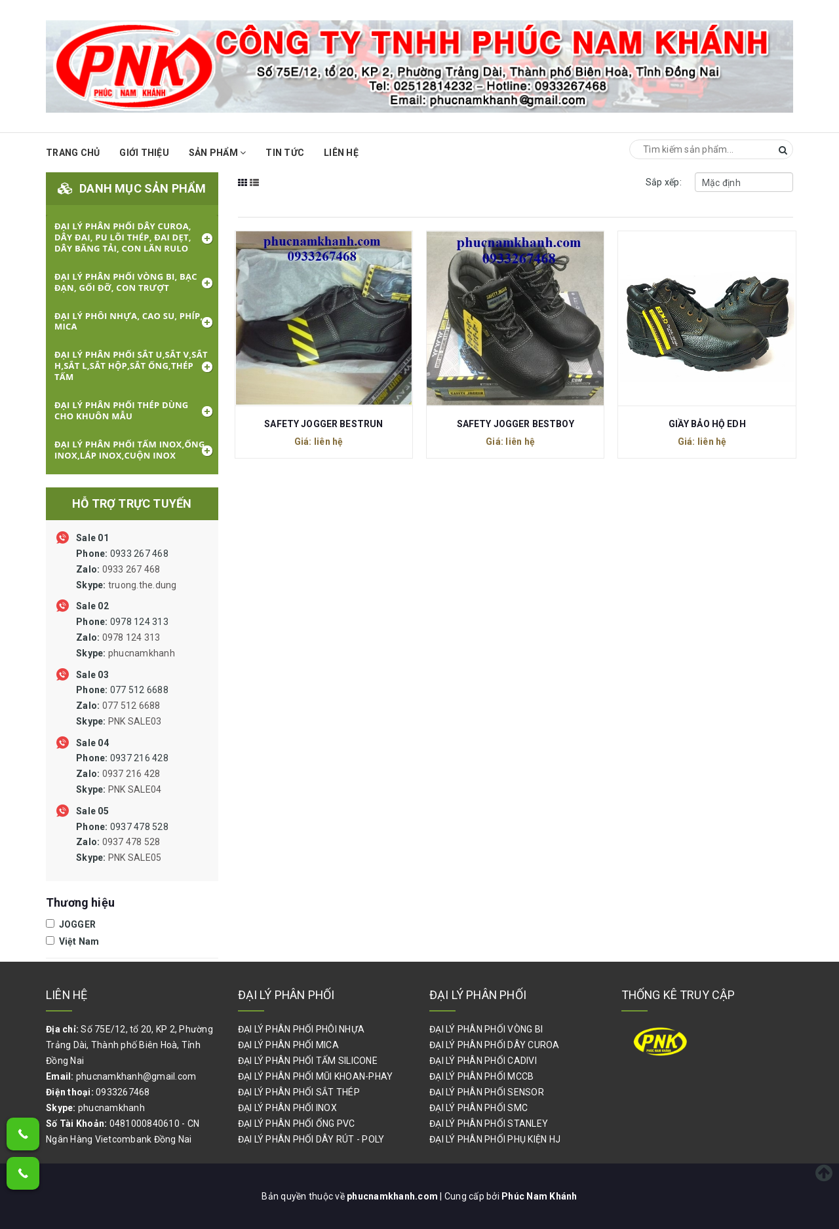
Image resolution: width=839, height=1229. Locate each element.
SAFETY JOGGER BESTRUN (323, 424)
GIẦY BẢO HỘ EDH (707, 424)
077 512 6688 (122, 706)
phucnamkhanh (141, 653)
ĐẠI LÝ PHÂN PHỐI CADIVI (483, 1060)
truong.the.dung (142, 585)
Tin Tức (284, 152)
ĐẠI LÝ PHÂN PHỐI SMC (478, 1108)
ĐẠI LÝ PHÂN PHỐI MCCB (481, 1076)
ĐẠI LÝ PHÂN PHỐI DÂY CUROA (494, 1045)
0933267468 (123, 1092)
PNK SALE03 (135, 721)
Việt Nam (73, 941)
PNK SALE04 (135, 789)
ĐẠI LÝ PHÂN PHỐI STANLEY (488, 1123)
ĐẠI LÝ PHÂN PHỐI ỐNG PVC (296, 1123)
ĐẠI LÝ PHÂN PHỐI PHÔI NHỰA (301, 1029)
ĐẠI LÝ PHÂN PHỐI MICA (288, 1045)
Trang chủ (73, 152)
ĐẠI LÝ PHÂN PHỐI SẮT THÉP (299, 1092)
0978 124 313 (125, 637)
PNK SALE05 (135, 857)
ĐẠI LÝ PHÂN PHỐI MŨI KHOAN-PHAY (315, 1076)
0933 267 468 (126, 569)
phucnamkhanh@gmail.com (136, 1076)
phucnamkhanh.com (393, 1196)
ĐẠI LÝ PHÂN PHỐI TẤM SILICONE (308, 1060)
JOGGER (71, 924)
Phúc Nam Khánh (539, 1196)
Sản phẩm (217, 152)
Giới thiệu (144, 152)
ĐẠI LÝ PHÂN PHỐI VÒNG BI (486, 1029)
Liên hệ (341, 152)
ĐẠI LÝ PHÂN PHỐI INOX (287, 1108)
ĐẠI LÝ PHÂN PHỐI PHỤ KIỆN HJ (494, 1139)
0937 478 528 (122, 842)
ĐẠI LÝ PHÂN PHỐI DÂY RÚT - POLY (311, 1139)
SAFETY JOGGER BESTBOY (515, 424)
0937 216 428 (122, 774)
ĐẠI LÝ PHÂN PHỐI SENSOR (486, 1092)
